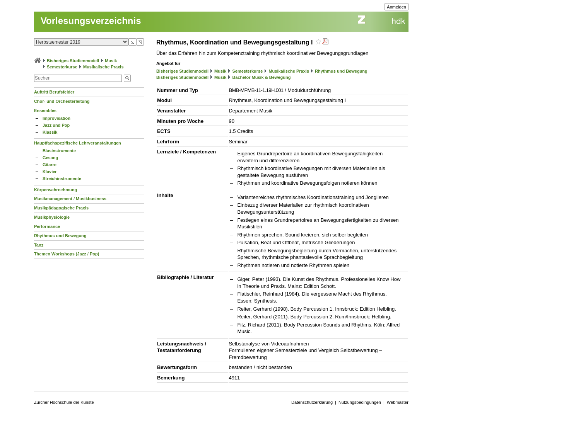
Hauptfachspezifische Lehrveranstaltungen (77, 143)
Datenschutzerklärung (312, 402)
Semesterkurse (62, 67)
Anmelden (396, 7)
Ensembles (45, 110)
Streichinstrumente (62, 178)
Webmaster (397, 402)
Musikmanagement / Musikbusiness (70, 198)
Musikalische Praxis (103, 67)
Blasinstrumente (59, 150)
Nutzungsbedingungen (359, 402)
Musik (111, 60)
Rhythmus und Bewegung (60, 235)
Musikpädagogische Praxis (61, 208)
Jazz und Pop (56, 125)
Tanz (38, 245)
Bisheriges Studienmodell (73, 60)
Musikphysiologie (52, 217)
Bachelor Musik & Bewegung (261, 77)
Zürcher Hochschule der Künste (64, 402)
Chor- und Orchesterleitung (62, 101)
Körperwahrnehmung (55, 189)
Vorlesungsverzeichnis (91, 20)
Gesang (50, 157)
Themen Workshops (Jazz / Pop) (66, 254)
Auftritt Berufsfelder (54, 92)
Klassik (50, 132)
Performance (47, 226)
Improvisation (56, 118)
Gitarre (49, 164)
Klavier (50, 171)
